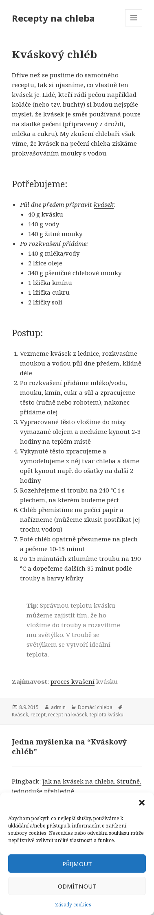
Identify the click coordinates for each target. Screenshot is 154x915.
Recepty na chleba (53, 18)
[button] (142, 803)
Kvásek (20, 714)
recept (38, 714)
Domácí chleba (95, 707)
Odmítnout (77, 886)
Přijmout (77, 864)
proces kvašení (73, 681)
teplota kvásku (106, 714)
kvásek (104, 204)
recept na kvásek (67, 714)
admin (58, 707)
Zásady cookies (73, 904)
